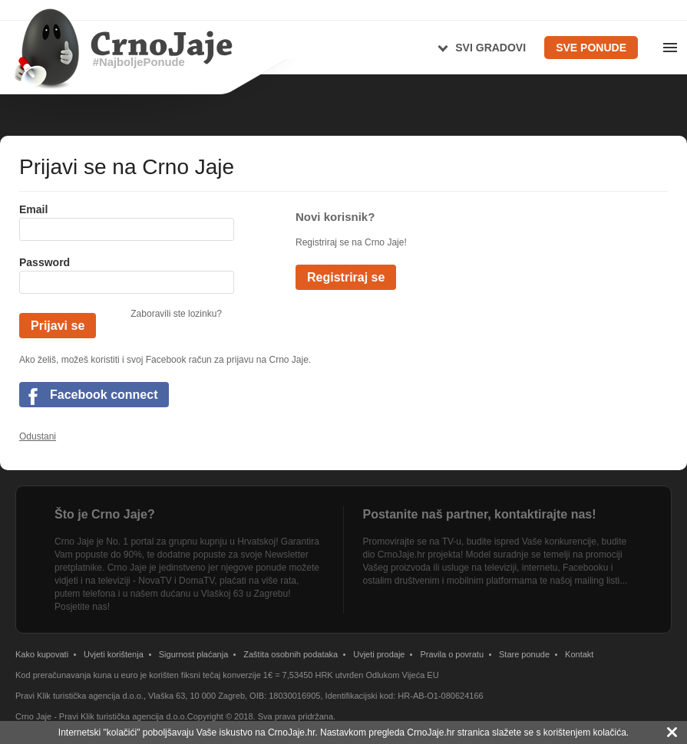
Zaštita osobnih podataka (290, 654)
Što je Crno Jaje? (104, 514)
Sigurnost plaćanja (194, 654)
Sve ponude (591, 47)
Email (33, 209)
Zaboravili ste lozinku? (176, 313)
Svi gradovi (490, 47)
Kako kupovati (41, 654)
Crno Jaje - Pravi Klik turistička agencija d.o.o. (101, 716)
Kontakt (579, 654)
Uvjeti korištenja (114, 654)
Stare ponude (524, 654)
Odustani (37, 436)
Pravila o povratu (452, 654)
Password (44, 262)
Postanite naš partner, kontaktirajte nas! (479, 514)
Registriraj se (346, 277)
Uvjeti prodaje (379, 654)
